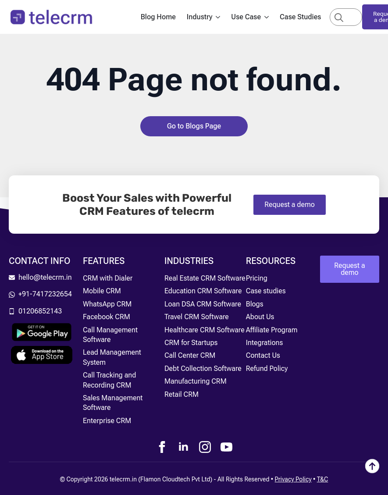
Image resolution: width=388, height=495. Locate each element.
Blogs (254, 304)
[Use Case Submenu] (269, 17)
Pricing (256, 278)
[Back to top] (372, 466)
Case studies (266, 291)
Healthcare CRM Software (204, 330)
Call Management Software (110, 335)
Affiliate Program (272, 330)
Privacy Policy (293, 479)
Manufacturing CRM (195, 381)
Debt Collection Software (203, 368)
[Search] (339, 17)
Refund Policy (267, 368)
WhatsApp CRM (107, 304)
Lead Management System (112, 357)
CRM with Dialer (107, 278)
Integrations (264, 342)
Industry (200, 17)
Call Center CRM (189, 355)
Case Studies (300, 17)
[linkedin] (183, 447)
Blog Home (158, 17)
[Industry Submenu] (220, 17)
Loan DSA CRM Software (202, 304)
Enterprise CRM (107, 421)
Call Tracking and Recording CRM (109, 380)
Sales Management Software (112, 403)
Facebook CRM (106, 317)
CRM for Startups (191, 342)
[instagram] (205, 447)
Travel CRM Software (196, 317)
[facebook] (162, 447)
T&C (322, 479)
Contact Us (263, 355)
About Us (260, 317)
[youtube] (226, 447)
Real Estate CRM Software (205, 278)
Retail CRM (181, 394)
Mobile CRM (102, 291)
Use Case (246, 17)
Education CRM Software (203, 291)
